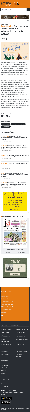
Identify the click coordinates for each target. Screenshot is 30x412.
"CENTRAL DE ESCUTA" (22, 329)
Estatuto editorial (5, 299)
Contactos (3, 312)
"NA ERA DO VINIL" (6, 344)
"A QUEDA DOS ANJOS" (22, 348)
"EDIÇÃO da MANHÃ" (7, 329)
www (8, 252)
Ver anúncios (4, 384)
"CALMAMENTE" (5, 351)
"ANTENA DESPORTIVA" (22, 339)
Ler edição (21, 252)
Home (2, 24)
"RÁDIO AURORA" (5, 336)
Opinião (3, 373)
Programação (4, 365)
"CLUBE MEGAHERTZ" (7, 348)
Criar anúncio (4, 386)
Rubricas (3, 370)
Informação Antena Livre (8, 368)
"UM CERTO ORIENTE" (22, 351)
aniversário (6, 126)
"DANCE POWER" (20, 333)
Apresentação (5, 296)
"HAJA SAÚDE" (5, 354)
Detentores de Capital (7, 301)
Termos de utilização (6, 309)
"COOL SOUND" (5, 333)
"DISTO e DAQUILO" (21, 336)
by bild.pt (3, 409)
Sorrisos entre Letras (18, 124)
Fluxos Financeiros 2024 (7, 304)
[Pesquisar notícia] (14, 9)
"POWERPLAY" (20, 344)
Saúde (6, 24)
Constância (6, 124)
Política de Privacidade (7, 307)
